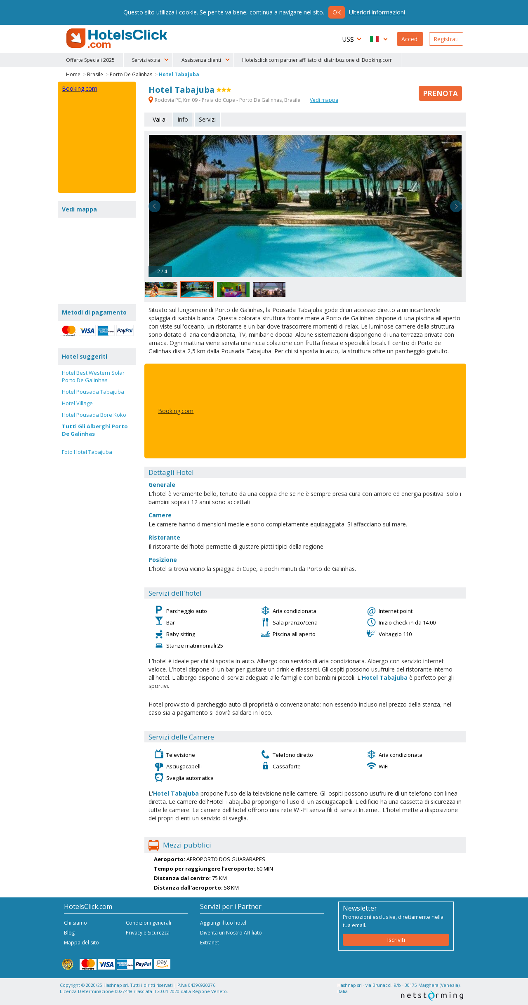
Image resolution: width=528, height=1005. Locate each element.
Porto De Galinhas (131, 74)
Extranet (209, 942)
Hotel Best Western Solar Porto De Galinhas (93, 376)
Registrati (446, 39)
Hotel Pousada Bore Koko (94, 414)
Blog (69, 932)
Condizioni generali (148, 922)
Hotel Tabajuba (179, 74)
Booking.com (175, 411)
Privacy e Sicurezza (148, 932)
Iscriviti (396, 940)
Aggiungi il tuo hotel (223, 922)
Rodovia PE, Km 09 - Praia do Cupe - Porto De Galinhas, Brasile (225, 99)
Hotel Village (77, 403)
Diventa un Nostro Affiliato (231, 932)
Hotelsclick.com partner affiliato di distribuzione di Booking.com (317, 59)
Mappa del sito (81, 942)
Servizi (207, 119)
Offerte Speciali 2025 (90, 59)
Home (73, 74)
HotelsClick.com (117, 38)
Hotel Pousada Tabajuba (93, 391)
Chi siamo (75, 922)
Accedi (410, 39)
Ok (336, 12)
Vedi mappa (324, 99)
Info (182, 119)
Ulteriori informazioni (377, 12)
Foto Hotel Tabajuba (87, 452)
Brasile (95, 74)
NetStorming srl (432, 996)
